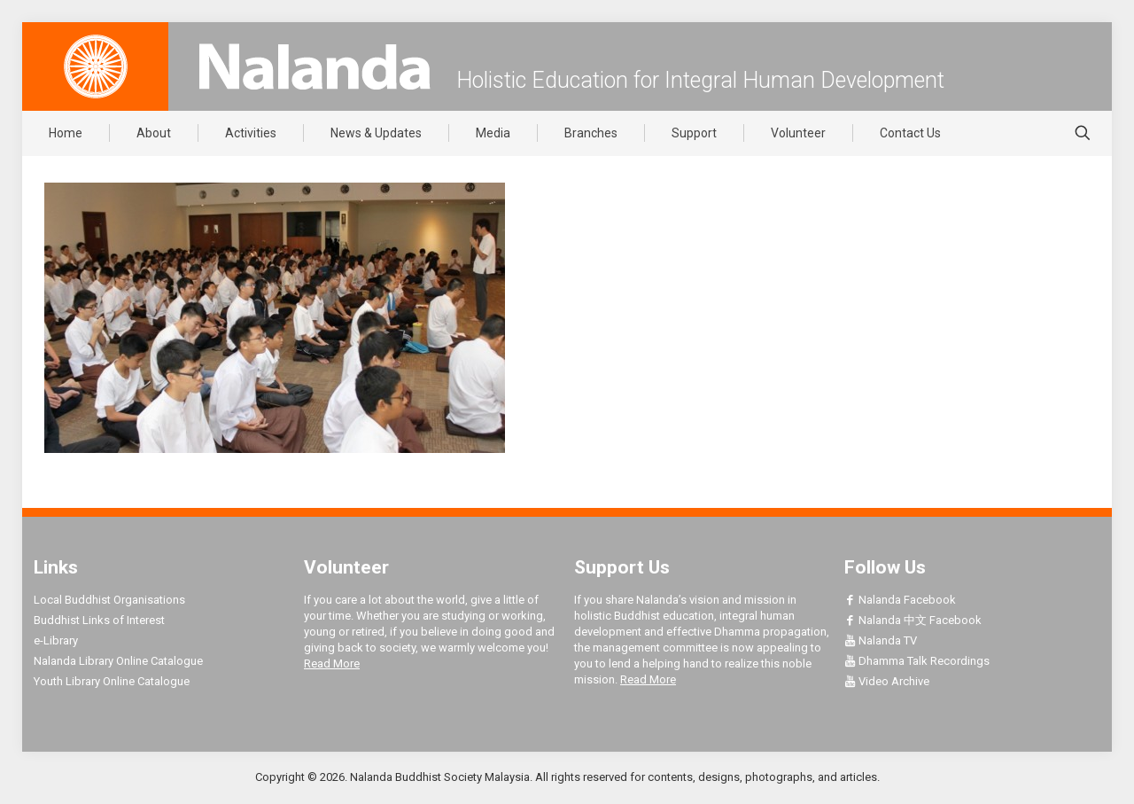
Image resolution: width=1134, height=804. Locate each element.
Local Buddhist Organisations (109, 599)
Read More (332, 663)
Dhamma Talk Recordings (917, 660)
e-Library (56, 640)
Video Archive (886, 681)
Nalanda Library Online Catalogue (118, 660)
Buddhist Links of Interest (99, 620)
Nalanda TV (880, 640)
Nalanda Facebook (900, 599)
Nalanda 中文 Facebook (913, 620)
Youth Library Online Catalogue (112, 681)
